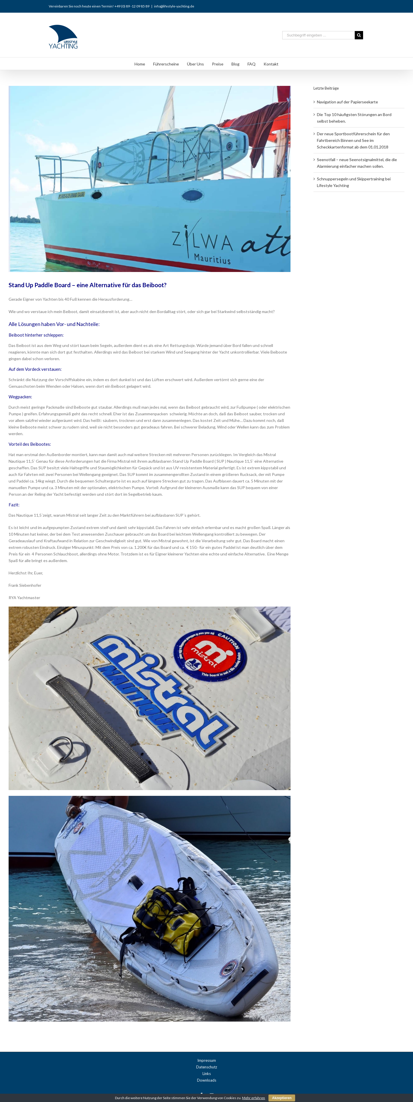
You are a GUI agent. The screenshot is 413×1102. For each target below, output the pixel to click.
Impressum (206, 1060)
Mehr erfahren (253, 1098)
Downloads (206, 1080)
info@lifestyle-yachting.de (174, 6)
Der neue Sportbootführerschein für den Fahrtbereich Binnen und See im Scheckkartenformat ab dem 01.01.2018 (353, 140)
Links (206, 1073)
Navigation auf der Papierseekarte (347, 101)
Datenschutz (206, 1067)
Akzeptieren (281, 1098)
